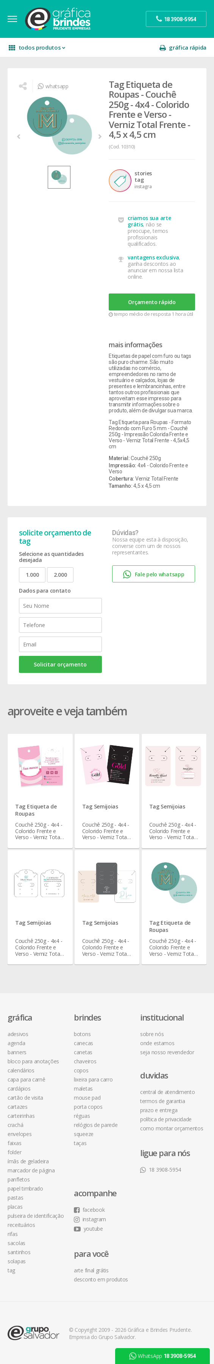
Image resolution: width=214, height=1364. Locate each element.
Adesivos (18, 1034)
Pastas (15, 1197)
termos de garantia (162, 1101)
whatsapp (53, 86)
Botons (82, 1034)
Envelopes (19, 1134)
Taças (80, 1143)
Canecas (83, 1043)
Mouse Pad (87, 1097)
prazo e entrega (159, 1110)
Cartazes (18, 1106)
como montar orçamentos (171, 1128)
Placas (15, 1206)
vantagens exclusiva (153, 257)
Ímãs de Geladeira (28, 1161)
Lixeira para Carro (93, 1079)
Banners (17, 1052)
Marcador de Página (31, 1170)
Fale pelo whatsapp (153, 574)
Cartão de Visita (25, 1097)
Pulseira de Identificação (36, 1215)
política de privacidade (166, 1119)
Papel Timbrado (25, 1188)
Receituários (21, 1224)
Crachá (15, 1124)
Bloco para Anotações (33, 1061)
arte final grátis (91, 1270)
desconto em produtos (101, 1279)
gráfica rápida (182, 48)
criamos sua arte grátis (149, 221)
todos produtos (37, 48)
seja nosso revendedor (167, 1052)
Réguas (82, 1115)
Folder (14, 1152)
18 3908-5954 (160, 1169)
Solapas (17, 1261)
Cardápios (19, 1088)
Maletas (83, 1088)
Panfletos (19, 1179)
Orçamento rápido (151, 302)
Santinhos (19, 1252)
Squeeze (84, 1134)
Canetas (83, 1052)
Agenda (16, 1043)
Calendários (21, 1070)
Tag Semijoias (100, 806)
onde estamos (157, 1043)
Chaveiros (85, 1061)
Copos (81, 1070)
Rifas (13, 1234)
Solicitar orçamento (60, 664)
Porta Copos (88, 1106)
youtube (88, 1228)
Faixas (14, 1143)
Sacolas (16, 1243)
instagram (90, 1219)
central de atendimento (167, 1092)
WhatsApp (162, 1356)
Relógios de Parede (96, 1124)
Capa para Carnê (26, 1079)
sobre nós (152, 1034)
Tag (11, 1270)
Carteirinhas (21, 1115)
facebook (89, 1209)
